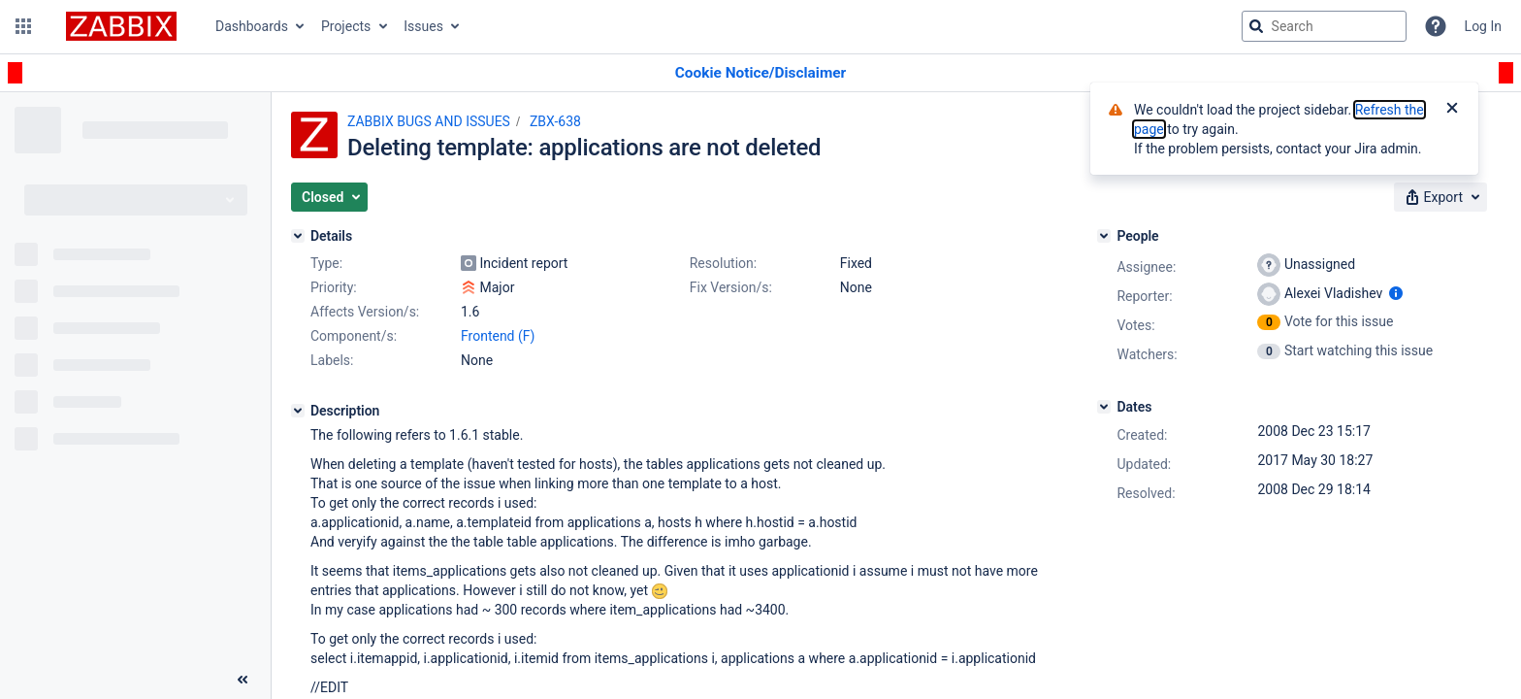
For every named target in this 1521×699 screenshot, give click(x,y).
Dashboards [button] (251, 26)
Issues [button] (423, 26)
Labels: (331, 360)
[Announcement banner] (760, 73)
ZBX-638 (555, 121)
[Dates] (1104, 407)
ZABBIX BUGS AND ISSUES (428, 121)
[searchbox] (1324, 26)
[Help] (1435, 26)
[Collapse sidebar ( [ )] (242, 679)
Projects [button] (346, 26)
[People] (1104, 236)
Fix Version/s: (731, 287)
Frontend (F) (497, 336)
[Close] (1452, 109)
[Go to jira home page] (121, 26)
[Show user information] (1396, 293)
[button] (23, 26)
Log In (1483, 26)
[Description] (298, 410)
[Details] (298, 236)
